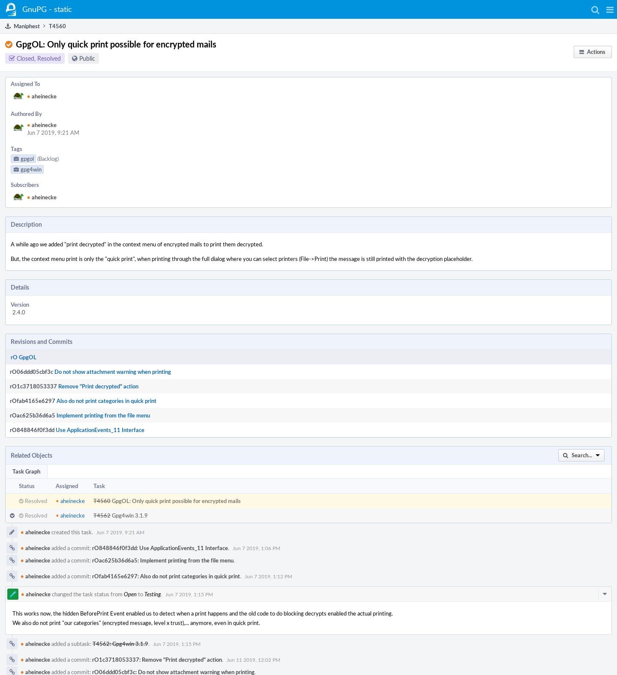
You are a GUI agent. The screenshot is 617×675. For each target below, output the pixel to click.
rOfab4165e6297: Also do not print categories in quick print (166, 576)
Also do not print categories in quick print (106, 401)
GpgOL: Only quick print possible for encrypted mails (176, 501)
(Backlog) (48, 159)
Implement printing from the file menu (103, 415)
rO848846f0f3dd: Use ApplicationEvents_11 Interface (160, 548)
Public (87, 58)
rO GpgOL (23, 357)
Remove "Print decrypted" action (98, 386)
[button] (610, 9)
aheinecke (42, 96)
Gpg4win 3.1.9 (130, 515)
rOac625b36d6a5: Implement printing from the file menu (163, 560)
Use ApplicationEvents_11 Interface (100, 430)
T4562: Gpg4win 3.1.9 (120, 644)
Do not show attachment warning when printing (112, 372)
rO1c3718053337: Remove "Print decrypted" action (157, 659)
